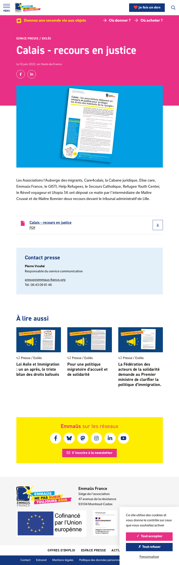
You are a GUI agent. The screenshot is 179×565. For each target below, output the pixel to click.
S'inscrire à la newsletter (90, 453)
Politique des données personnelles (101, 560)
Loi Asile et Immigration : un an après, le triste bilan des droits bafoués (37, 369)
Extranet (41, 560)
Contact (25, 560)
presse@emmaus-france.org (45, 280)
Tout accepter (149, 536)
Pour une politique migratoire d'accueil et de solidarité (87, 369)
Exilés (46, 38)
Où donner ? (117, 20)
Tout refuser (149, 547)
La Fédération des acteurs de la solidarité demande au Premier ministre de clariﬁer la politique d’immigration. (139, 374)
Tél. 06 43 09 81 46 (38, 285)
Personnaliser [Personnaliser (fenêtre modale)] (149, 557)
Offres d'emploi (61, 550)
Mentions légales (62, 560)
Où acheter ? (149, 20)
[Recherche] (173, 7)
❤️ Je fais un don (147, 7)
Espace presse (27, 38)
